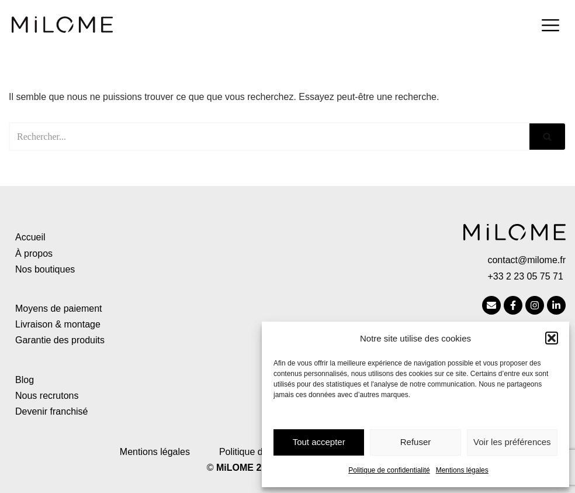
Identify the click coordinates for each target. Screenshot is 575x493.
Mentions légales (462, 470)
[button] (551, 338)
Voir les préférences (512, 442)
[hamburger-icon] (550, 27)
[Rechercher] (269, 136)
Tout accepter (319, 442)
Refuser (415, 442)
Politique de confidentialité (388, 470)
